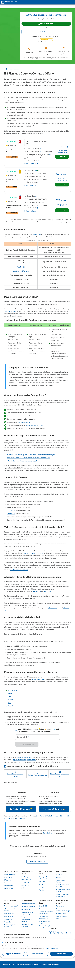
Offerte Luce (8, 877)
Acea (33, 553)
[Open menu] (16, 2)
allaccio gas (48, 591)
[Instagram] (62, 932)
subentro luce (52, 608)
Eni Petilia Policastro (51, 816)
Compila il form (48, 833)
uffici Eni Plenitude (10, 311)
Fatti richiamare (46, 32)
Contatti (62, 157)
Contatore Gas (60, 877)
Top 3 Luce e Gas (9, 874)
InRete (10, 700)
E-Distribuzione (13, 690)
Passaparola (60, 906)
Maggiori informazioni (53, 948)
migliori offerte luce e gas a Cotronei (24, 760)
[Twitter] (54, 932)
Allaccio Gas (7, 922)
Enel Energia (27, 553)
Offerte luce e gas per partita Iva (59, 773)
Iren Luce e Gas (26, 879)
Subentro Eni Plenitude (28, 906)
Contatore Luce (61, 874)
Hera (37, 553)
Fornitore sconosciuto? (11, 906)
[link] (46, 39)
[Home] (7, 69)
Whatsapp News (61, 913)
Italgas (10, 693)
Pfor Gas (41, 890)
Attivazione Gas (8, 916)
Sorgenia (25, 757)
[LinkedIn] (58, 932)
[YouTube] (67, 932)
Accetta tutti (61, 953)
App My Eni (21, 267)
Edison (19, 757)
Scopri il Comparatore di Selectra (15, 773)
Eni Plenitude (37, 234)
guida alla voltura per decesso (18, 570)
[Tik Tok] (71, 932)
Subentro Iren (26, 909)
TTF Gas (41, 887)
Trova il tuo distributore (26, 744)
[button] (24, 58)
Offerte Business (9, 883)
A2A (41, 553)
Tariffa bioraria (8, 885)
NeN (30, 757)
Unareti (10, 706)
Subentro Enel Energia (28, 903)
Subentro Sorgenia (27, 912)
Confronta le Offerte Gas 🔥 (54, 809)
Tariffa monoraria (9, 888)
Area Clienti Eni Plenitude (21, 271)
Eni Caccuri (62, 816)
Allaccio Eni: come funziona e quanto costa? (22, 461)
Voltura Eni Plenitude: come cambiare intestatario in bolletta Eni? (28, 458)
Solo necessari (37, 953)
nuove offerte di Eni (24, 422)
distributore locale (38, 679)
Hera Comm (25, 885)
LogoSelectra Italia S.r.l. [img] (5, 964)
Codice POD (11, 510)
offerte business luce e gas (34, 425)
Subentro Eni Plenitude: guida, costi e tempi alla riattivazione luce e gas (31, 455)
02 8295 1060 (46, 23)
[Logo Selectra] (7, 2)
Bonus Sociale (43, 906)
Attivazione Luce (9, 913)
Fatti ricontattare (37, 861)
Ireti (9, 703)
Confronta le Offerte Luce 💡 (21, 809)
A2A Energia (25, 882)
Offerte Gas (7, 880)
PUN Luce (42, 881)
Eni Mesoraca (20, 818)
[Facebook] (50, 932)
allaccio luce (37, 591)
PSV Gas (41, 884)
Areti (9, 696)
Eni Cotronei (40, 816)
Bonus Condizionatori (45, 909)
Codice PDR (11, 514)
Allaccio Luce (8, 919)
